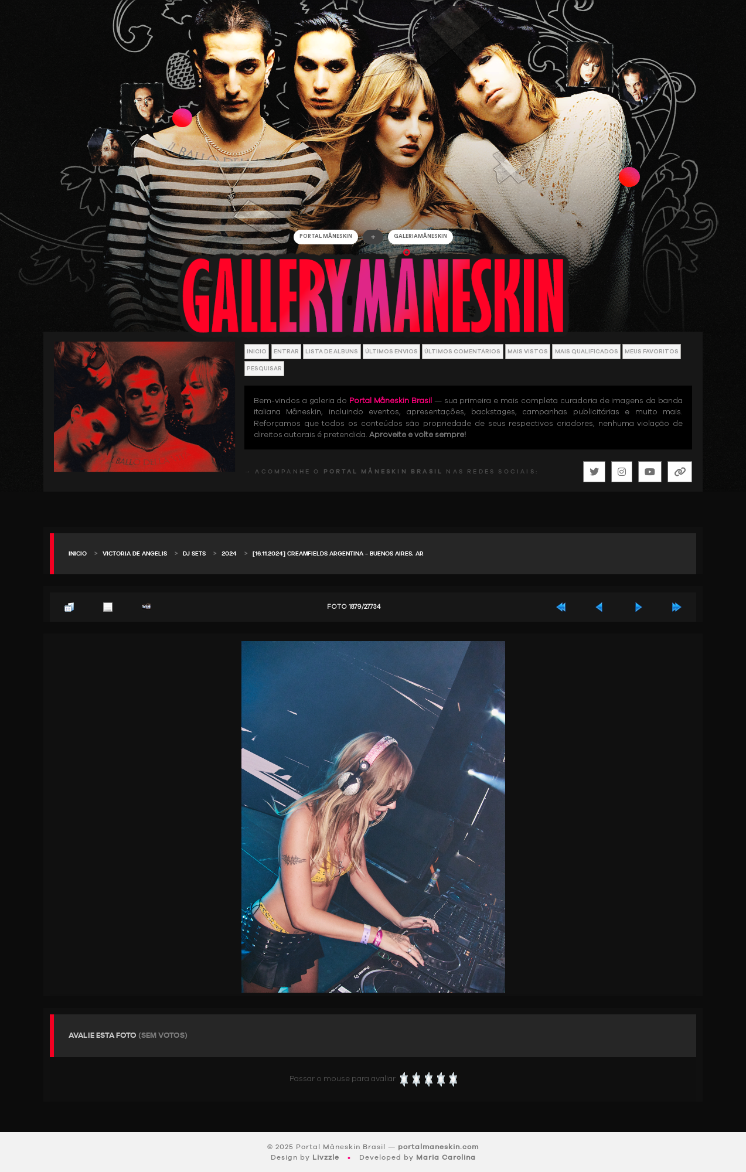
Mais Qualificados (586, 351)
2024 (229, 554)
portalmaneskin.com (438, 1147)
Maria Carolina (446, 1157)
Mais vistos (527, 351)
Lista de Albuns (331, 351)
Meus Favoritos (652, 351)
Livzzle (325, 1157)
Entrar (286, 351)
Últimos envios (391, 351)
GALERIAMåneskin (420, 236)
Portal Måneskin (325, 236)
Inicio (257, 351)
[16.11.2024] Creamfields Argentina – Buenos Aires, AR (338, 554)
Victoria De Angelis (135, 554)
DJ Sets (194, 554)
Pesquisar (264, 368)
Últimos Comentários (462, 351)
